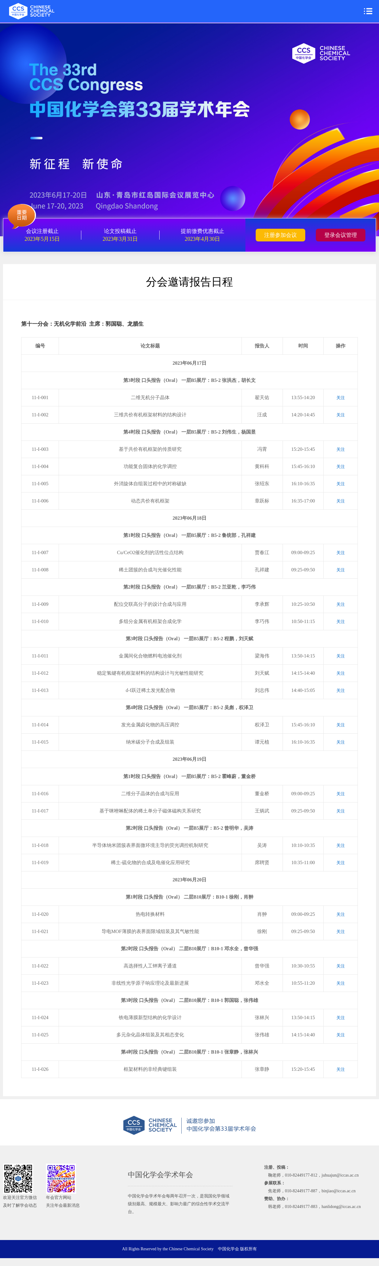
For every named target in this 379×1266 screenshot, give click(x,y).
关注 (340, 398)
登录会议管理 (340, 235)
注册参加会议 (280, 235)
